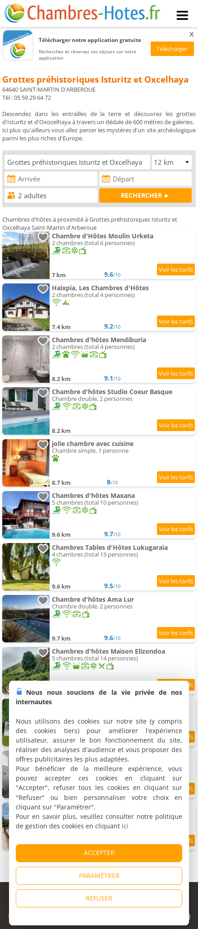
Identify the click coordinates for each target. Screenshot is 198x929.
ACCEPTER (99, 852)
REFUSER (99, 898)
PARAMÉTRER (99, 875)
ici (125, 826)
